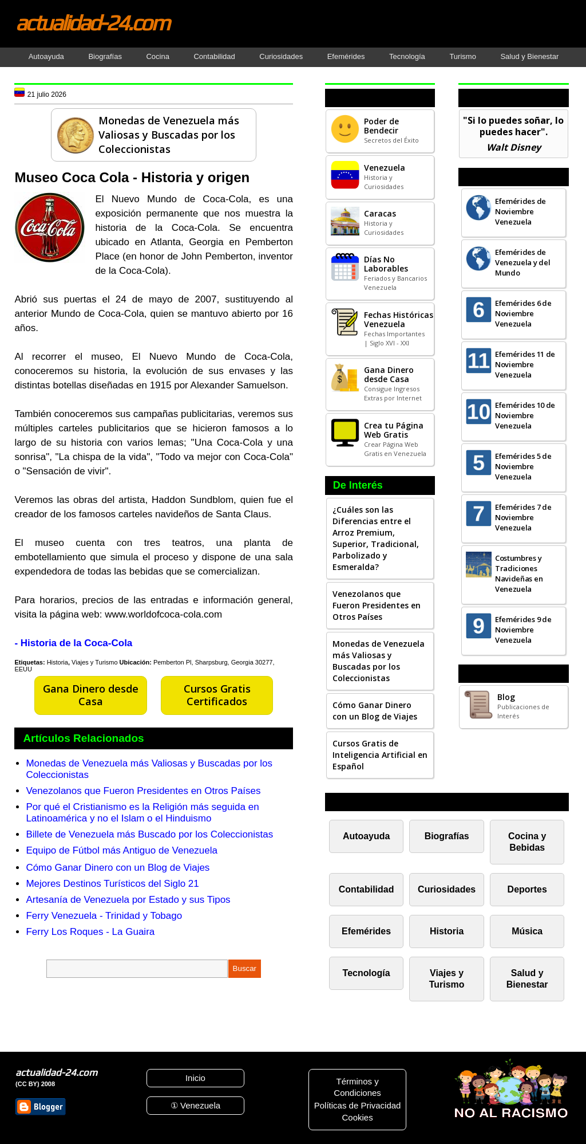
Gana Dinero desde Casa (90, 695)
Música (527, 931)
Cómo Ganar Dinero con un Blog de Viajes (117, 867)
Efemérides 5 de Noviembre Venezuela (523, 466)
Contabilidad (214, 56)
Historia (57, 662)
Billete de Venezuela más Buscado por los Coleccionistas (149, 834)
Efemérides (346, 56)
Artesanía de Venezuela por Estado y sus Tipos (128, 899)
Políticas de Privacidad (357, 1105)
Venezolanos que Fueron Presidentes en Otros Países (143, 790)
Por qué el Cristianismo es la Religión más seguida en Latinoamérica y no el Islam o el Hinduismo (142, 812)
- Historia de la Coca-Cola (73, 643)
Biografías (105, 56)
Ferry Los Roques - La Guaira (90, 931)
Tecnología (407, 56)
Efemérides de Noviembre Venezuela (520, 211)
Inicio (195, 1078)
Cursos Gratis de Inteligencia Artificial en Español (379, 755)
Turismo (462, 56)
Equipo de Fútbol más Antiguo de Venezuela (121, 850)
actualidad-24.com (92, 22)
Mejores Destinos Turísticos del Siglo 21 (112, 883)
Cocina (157, 56)
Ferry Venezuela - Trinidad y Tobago (104, 915)
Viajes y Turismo (95, 662)
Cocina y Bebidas (527, 841)
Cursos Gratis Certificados (217, 695)
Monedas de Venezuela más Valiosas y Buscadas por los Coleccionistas (378, 660)
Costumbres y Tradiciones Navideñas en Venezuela (519, 573)
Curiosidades (281, 56)
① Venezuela (195, 1105)
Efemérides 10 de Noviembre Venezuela (525, 415)
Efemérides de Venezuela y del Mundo (523, 262)
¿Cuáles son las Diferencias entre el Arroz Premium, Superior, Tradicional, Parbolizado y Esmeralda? (375, 538)
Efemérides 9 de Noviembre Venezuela (523, 629)
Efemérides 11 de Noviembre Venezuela (525, 364)
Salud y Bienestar (529, 56)
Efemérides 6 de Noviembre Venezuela (523, 313)
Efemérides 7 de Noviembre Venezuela (523, 517)
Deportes (527, 889)
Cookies (357, 1117)
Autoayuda (46, 56)
